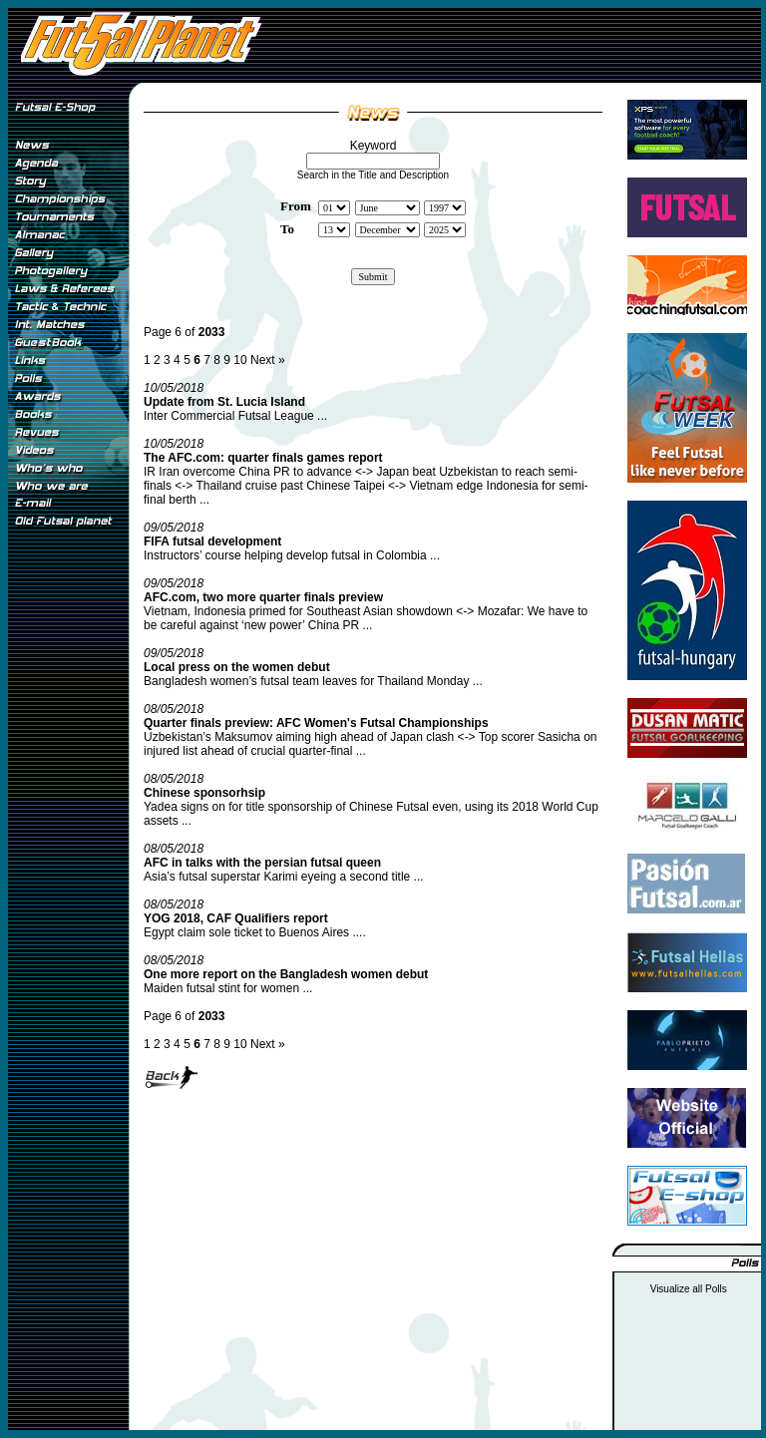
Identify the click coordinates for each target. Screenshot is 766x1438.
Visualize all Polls (688, 1288)
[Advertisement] (68, 866)
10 (239, 360)
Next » (267, 360)
